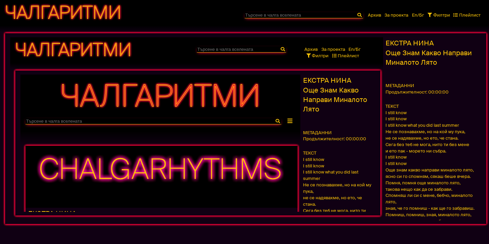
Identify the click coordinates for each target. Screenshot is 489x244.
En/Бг (418, 15)
